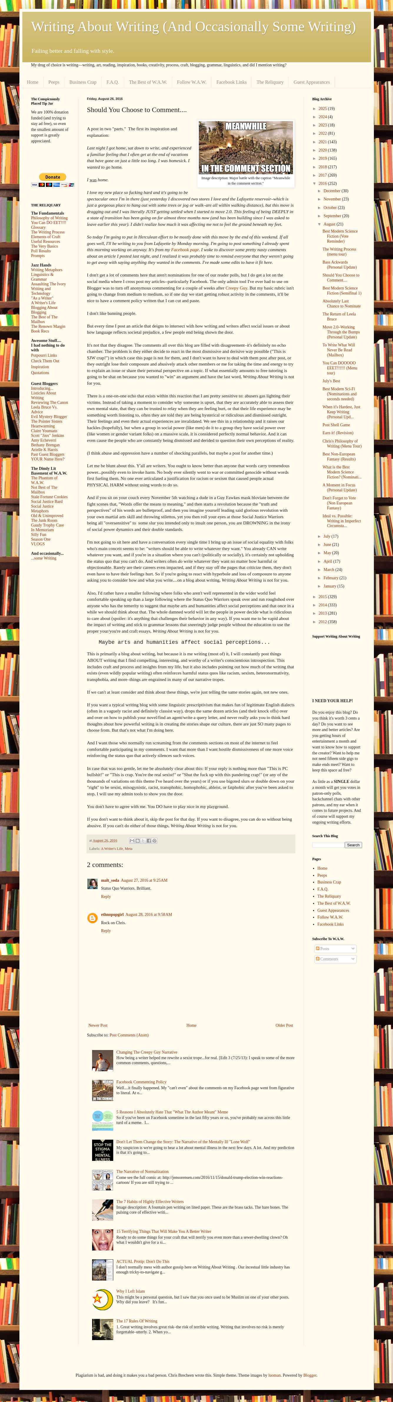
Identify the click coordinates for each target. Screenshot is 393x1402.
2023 (323, 125)
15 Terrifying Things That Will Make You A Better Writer (163, 1231)
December (333, 191)
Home (33, 82)
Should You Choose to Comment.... (340, 277)
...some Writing (43, 558)
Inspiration (40, 367)
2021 (323, 142)
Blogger (309, 1375)
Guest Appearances (312, 82)
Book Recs (40, 331)
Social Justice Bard (47, 501)
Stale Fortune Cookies (49, 497)
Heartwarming (43, 426)
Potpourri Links (44, 355)
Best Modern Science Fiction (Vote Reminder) (340, 236)
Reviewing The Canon (49, 402)
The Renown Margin (48, 326)
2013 (323, 613)
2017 (323, 175)
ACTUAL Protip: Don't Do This (143, 1261)
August (330, 224)
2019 (323, 158)
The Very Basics (44, 246)
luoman (274, 1375)
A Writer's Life (112, 849)
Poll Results (41, 251)
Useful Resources (45, 241)
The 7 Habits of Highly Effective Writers (150, 1201)
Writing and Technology (41, 291)
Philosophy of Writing (49, 218)
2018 (323, 167)
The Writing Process (48, 232)
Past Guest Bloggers (48, 454)
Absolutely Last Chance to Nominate (341, 303)
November (333, 199)
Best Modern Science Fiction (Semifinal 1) (341, 290)
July (328, 536)
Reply (106, 896)
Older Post (284, 1025)
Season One (41, 539)
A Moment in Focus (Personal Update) (339, 487)
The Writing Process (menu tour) (339, 251)
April (328, 561)
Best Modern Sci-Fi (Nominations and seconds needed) (339, 394)
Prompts (38, 256)
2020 (323, 150)
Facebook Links (232, 82)
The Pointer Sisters (47, 421)
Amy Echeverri (43, 440)
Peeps (54, 82)
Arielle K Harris (44, 449)
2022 (323, 133)
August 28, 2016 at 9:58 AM (149, 914)
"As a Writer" (42, 298)
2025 (323, 108)
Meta (128, 849)
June (328, 544)
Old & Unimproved (47, 516)
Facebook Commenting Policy (141, 1082)
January (330, 586)
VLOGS (38, 544)
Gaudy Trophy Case (47, 525)
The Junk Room (44, 520)
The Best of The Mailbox (44, 319)
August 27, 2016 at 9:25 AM (144, 880)
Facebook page (185, 249)
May (328, 553)
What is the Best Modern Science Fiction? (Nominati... (341, 472)
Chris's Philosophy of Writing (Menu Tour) (342, 443)
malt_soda (110, 880)
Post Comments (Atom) (129, 1035)
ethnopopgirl (112, 914)
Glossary (38, 227)
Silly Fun (38, 534)
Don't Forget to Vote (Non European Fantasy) (339, 503)
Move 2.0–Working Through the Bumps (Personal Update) (341, 332)
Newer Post (98, 1025)
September (333, 216)
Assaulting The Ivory (48, 284)
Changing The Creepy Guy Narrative (146, 1052)
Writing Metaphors (46, 270)
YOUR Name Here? (48, 459)
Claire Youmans (44, 431)
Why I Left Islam (130, 1291)
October (331, 207)
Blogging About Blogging (44, 310)
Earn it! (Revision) (337, 433)
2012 (323, 622)
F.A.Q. (112, 82)
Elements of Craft (46, 237)
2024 (323, 117)
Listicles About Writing (43, 395)
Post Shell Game (336, 425)
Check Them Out (45, 361)
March (329, 569)
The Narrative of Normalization (142, 1171)
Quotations (40, 373)
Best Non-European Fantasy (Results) (339, 456)
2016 (323, 183)
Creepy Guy (236, 287)
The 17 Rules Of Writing (136, 1321)
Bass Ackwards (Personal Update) (339, 264)
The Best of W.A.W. (148, 82)
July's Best (331, 381)
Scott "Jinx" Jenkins (47, 435)
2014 (323, 605)
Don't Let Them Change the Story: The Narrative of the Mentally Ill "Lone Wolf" (183, 1142)
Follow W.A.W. (192, 82)
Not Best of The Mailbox (44, 489)
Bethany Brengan (45, 445)
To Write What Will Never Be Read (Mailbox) (338, 350)
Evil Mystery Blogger (49, 416)
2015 (323, 597)
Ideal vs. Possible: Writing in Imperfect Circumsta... (341, 521)
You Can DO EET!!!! (48, 222)
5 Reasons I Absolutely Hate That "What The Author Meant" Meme (172, 1112)
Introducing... (42, 388)
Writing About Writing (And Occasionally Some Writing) (193, 26)
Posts (322, 949)
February (331, 578)
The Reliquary (270, 82)
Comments (327, 959)
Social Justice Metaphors (42, 508)
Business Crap (82, 82)
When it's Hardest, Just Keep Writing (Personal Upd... (341, 412)
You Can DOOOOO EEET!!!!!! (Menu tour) (339, 368)
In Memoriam (42, 530)
